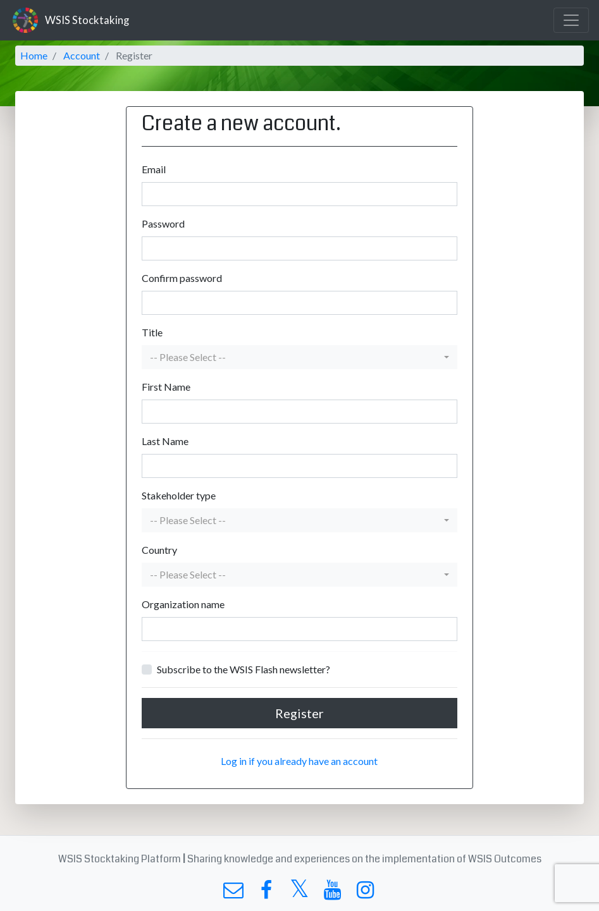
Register (299, 713)
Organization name (183, 604)
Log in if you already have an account (299, 761)
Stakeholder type (179, 495)
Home (33, 55)
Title (152, 332)
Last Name (165, 441)
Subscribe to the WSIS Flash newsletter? (243, 669)
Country (159, 550)
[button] (299, 357)
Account (81, 55)
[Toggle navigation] (571, 20)
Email (154, 169)
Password (163, 223)
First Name (166, 387)
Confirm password (182, 278)
